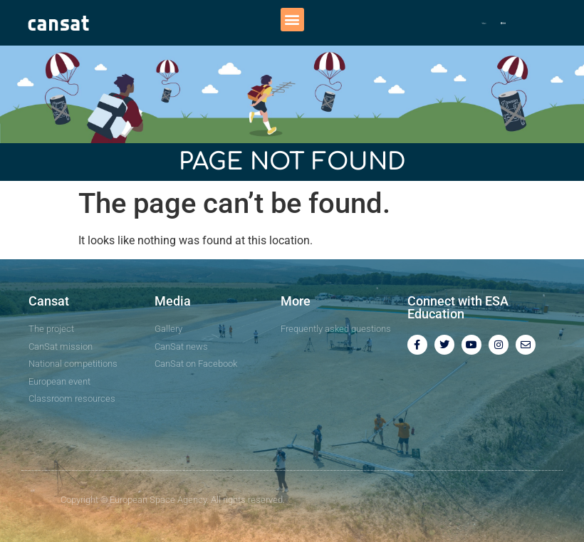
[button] (292, 19)
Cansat (48, 300)
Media (173, 300)
